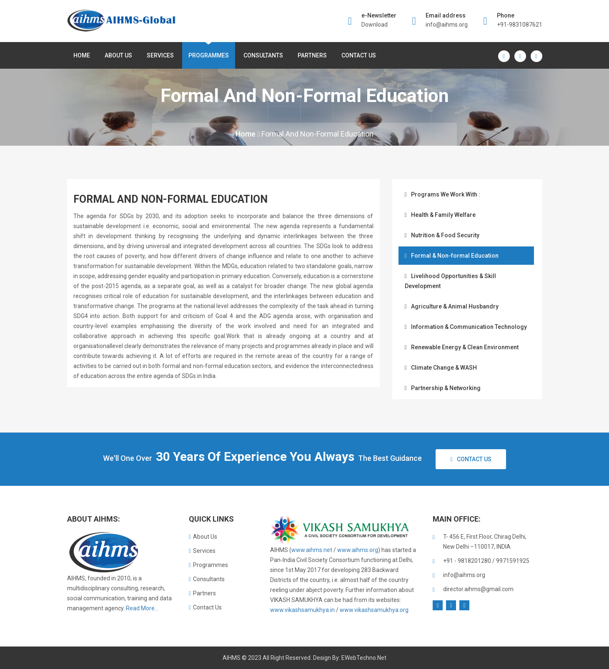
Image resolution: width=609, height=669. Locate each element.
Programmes (208, 55)
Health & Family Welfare (440, 214)
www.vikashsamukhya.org (374, 610)
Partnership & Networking (443, 388)
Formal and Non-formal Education (317, 133)
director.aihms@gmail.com (478, 589)
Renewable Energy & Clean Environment (462, 347)
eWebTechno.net (363, 657)
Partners (312, 55)
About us (118, 55)
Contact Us (358, 55)
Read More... (142, 608)
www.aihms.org (357, 550)
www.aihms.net (311, 550)
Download (374, 24)
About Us (203, 536)
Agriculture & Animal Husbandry (452, 306)
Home (81, 55)
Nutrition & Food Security (442, 235)
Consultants (263, 55)
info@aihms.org (447, 24)
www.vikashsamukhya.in (302, 610)
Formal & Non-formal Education (452, 255)
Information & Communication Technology (466, 326)
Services (160, 55)
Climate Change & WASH (441, 367)
